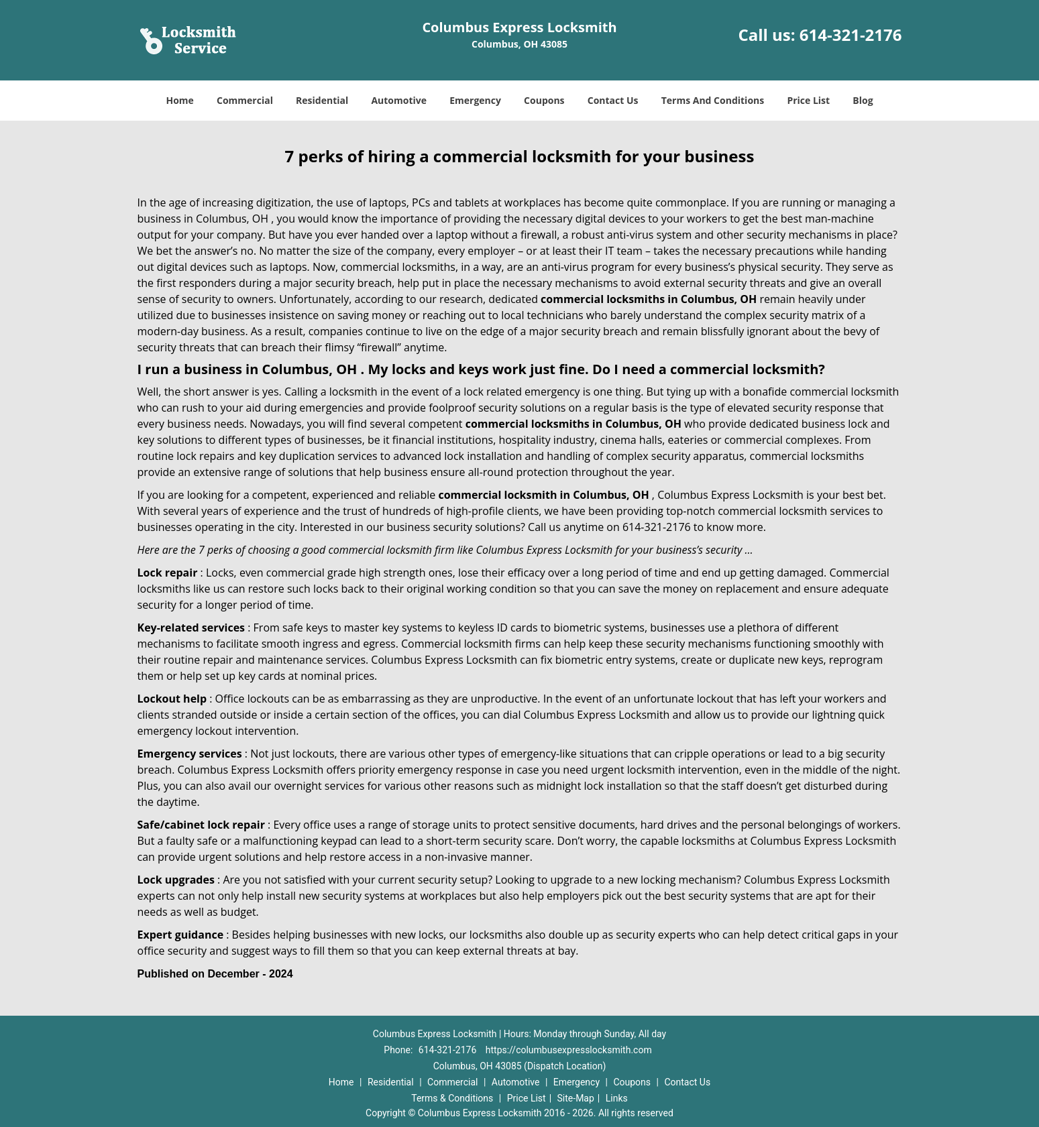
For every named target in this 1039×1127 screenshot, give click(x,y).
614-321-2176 (851, 34)
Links (617, 1098)
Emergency (475, 100)
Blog (863, 100)
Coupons (544, 100)
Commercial (245, 100)
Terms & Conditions (452, 1098)
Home (179, 100)
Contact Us (613, 100)
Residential (322, 100)
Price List (808, 100)
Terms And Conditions (713, 100)
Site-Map (575, 1098)
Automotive (399, 100)
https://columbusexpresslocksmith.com (569, 1050)
